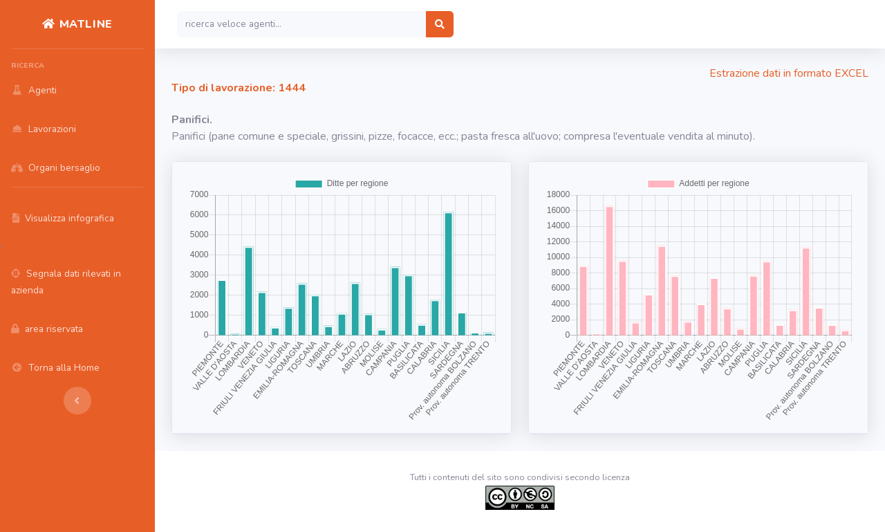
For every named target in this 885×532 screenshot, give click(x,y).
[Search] (302, 24)
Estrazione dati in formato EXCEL (788, 73)
